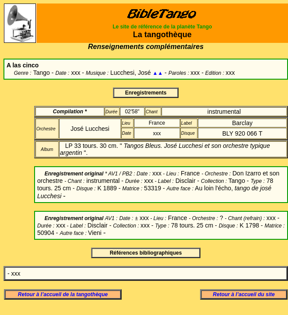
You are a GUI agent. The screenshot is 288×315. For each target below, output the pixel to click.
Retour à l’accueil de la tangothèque (63, 294)
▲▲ (157, 73)
